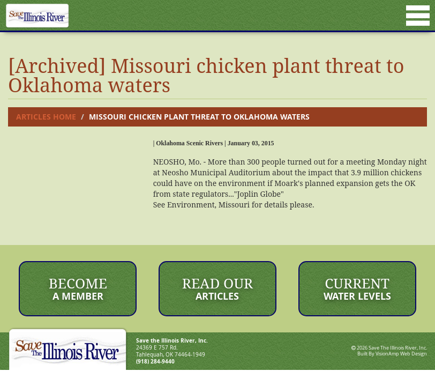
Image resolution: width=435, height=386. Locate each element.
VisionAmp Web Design (401, 354)
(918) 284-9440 (155, 361)
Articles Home (46, 117)
